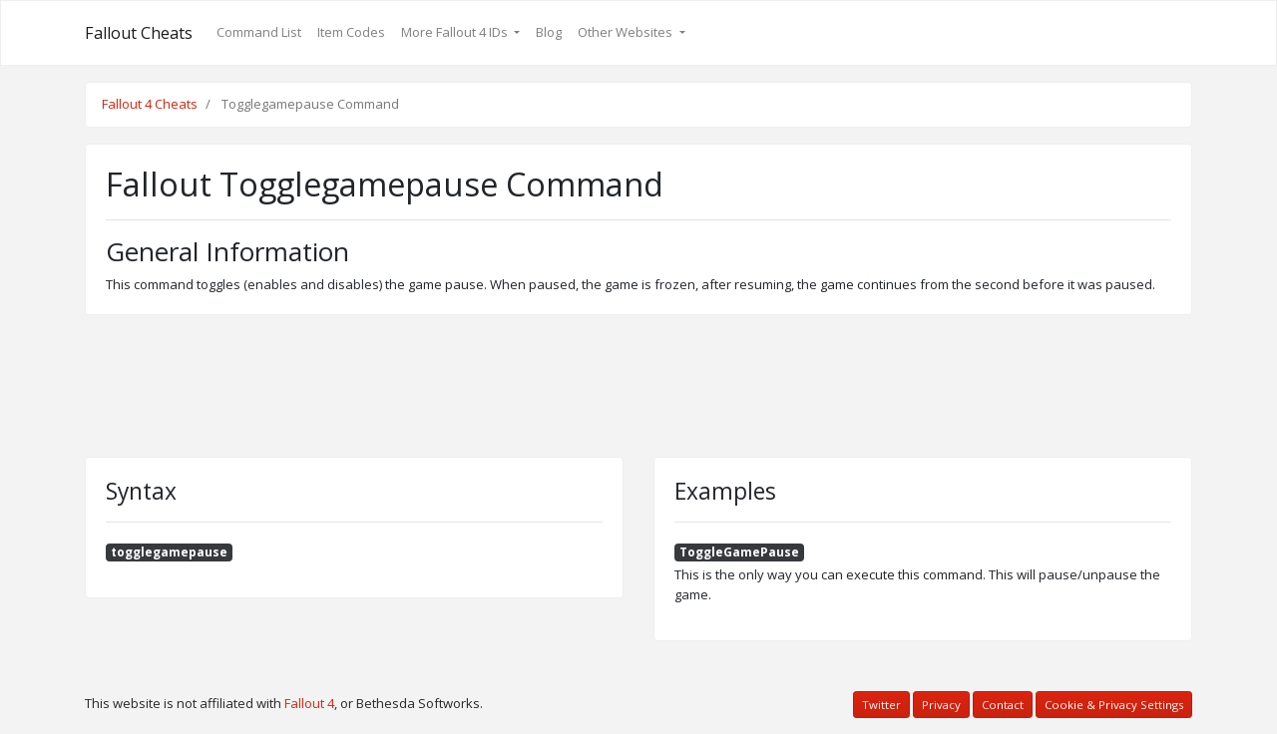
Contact (1003, 704)
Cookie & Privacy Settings (1114, 704)
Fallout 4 (309, 703)
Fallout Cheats (139, 33)
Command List (258, 32)
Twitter (881, 704)
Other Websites (626, 32)
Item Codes (351, 32)
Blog (549, 32)
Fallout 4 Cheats (150, 104)
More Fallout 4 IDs (456, 32)
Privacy (941, 704)
